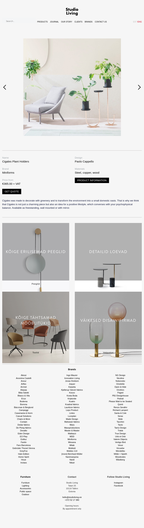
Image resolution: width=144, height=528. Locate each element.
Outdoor (25, 494)
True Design (120, 433)
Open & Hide (120, 387)
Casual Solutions (23, 416)
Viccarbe (120, 448)
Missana (72, 442)
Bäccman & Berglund (23, 407)
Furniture (25, 477)
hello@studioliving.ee (72, 497)
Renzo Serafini (120, 407)
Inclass (23, 463)
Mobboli (72, 448)
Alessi (23, 375)
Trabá (120, 430)
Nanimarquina (72, 457)
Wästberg (120, 460)
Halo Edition (23, 454)
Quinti (120, 404)
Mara (72, 425)
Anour (23, 381)
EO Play (23, 436)
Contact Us (101, 22)
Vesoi (120, 445)
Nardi (72, 460)
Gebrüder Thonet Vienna (23, 448)
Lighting (25, 486)
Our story (66, 22)
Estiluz (24, 439)
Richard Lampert (120, 410)
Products (42, 22)
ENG (139, 22)
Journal (54, 22)
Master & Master (72, 430)
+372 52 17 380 (72, 500)
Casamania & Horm (24, 413)
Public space (25, 491)
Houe (23, 460)
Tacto (120, 425)
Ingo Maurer (71, 375)
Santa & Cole (120, 413)
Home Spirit (23, 457)
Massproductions (72, 428)
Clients (78, 22)
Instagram (118, 483)
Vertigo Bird (120, 442)
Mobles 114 (72, 451)
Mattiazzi (72, 433)
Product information (92, 180)
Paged (120, 393)
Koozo (72, 393)
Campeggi (23, 410)
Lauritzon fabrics (72, 407)
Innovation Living (72, 378)
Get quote (12, 191)
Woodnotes (120, 457)
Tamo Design (120, 428)
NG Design (120, 375)
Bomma (23, 404)
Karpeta (72, 387)
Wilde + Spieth (120, 454)
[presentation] (4, 87)
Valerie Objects (120, 439)
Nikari (72, 463)
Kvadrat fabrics (72, 404)
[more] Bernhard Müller (72, 454)
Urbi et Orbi (120, 436)
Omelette (120, 384)
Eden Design (24, 433)
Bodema (24, 401)
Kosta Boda (72, 396)
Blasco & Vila (24, 396)
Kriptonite (72, 398)
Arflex (23, 384)
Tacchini (120, 422)
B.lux (23, 398)
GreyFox (24, 451)
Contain (23, 422)
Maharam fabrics (72, 422)
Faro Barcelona (24, 445)
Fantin (24, 442)
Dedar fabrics (23, 425)
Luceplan (72, 416)
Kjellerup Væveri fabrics (72, 390)
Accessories (25, 488)
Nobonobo (120, 381)
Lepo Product (72, 410)
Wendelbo (120, 451)
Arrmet (24, 387)
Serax (120, 416)
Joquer (72, 384)
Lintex (72, 413)
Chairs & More (23, 419)
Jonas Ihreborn (72, 381)
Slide (120, 419)
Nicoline (120, 378)
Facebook (118, 486)
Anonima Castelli (23, 378)
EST (135, 22)
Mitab (72, 445)
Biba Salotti (23, 393)
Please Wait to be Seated (120, 401)
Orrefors (120, 390)
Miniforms (72, 439)
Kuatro (72, 401)
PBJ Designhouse (120, 396)
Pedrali (120, 398)
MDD (72, 436)
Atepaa (23, 390)
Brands (88, 22)
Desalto (23, 430)
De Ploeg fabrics (23, 428)
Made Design (72, 419)
